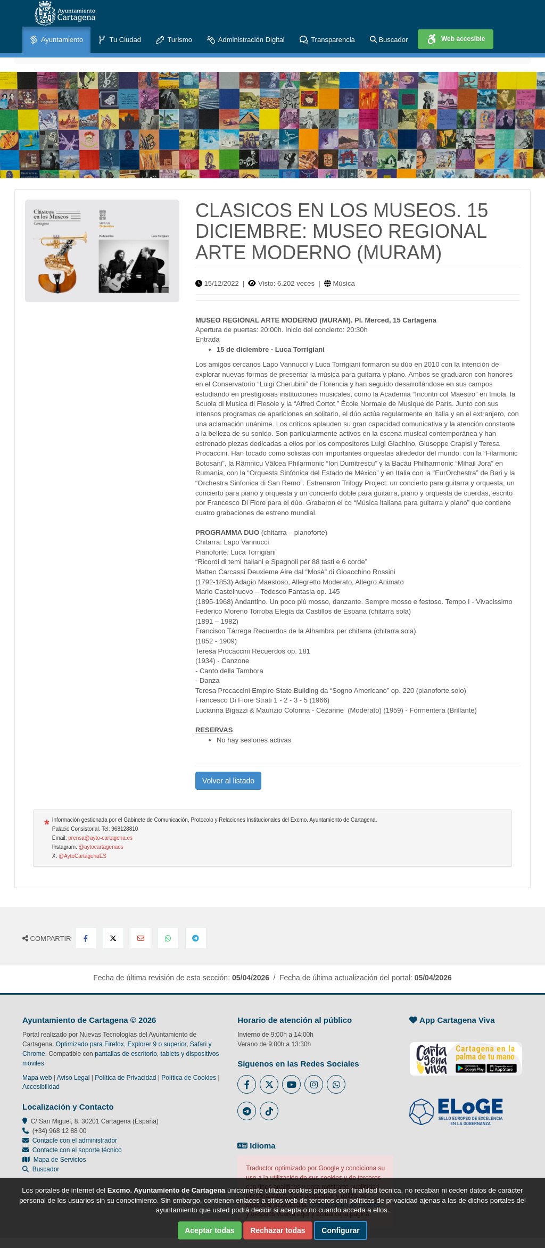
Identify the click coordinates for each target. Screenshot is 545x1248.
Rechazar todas (277, 1230)
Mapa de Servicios (54, 1159)
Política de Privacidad (125, 1077)
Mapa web (37, 1077)
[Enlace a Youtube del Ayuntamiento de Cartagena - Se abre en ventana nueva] (291, 1084)
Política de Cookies (188, 1077)
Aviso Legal (73, 1077)
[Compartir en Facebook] (85, 938)
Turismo (174, 40)
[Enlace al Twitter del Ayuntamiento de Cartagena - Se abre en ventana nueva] (269, 1084)
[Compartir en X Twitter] (113, 938)
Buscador (389, 40)
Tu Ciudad (119, 40)
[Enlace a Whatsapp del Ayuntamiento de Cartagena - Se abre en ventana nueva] (336, 1084)
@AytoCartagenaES (82, 856)
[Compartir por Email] (140, 938)
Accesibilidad (41, 1086)
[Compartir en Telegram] (196, 938)
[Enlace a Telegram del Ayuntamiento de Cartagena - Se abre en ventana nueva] (246, 1111)
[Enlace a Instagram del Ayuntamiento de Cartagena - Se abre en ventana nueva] (313, 1084)
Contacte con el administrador (74, 1140)
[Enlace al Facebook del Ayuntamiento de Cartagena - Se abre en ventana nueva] (246, 1084)
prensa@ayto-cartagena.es (100, 838)
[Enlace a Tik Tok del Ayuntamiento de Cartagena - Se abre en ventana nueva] (269, 1111)
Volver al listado (228, 780)
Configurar (340, 1230)
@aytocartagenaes (101, 847)
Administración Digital (246, 40)
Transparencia (327, 40)
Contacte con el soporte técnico (77, 1150)
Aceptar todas (209, 1230)
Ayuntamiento (56, 40)
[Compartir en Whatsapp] (168, 938)
